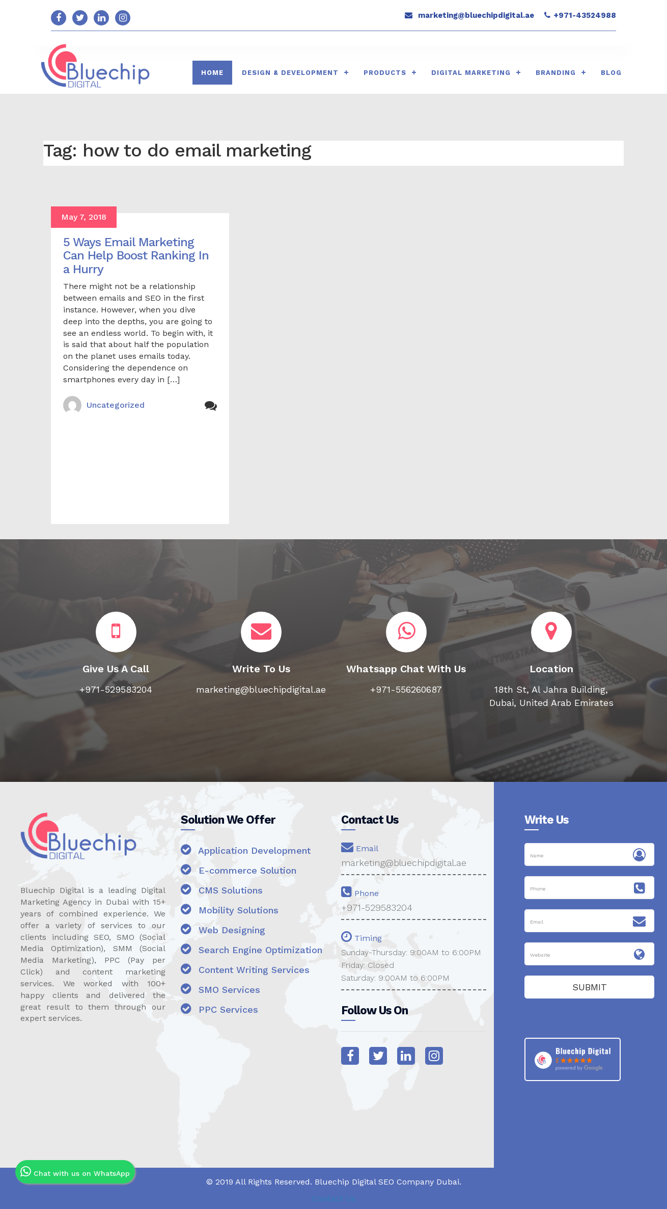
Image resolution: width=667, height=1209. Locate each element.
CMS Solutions (222, 889)
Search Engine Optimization (251, 948)
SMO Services (220, 988)
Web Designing (223, 929)
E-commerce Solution (238, 869)
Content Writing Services (245, 968)
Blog (611, 72)
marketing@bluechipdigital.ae (476, 15)
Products (385, 72)
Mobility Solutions (230, 909)
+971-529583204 (376, 907)
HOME (212, 72)
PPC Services (219, 1008)
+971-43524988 (584, 15)
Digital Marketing (471, 72)
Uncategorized (116, 405)
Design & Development (290, 72)
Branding (556, 72)
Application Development (246, 849)
